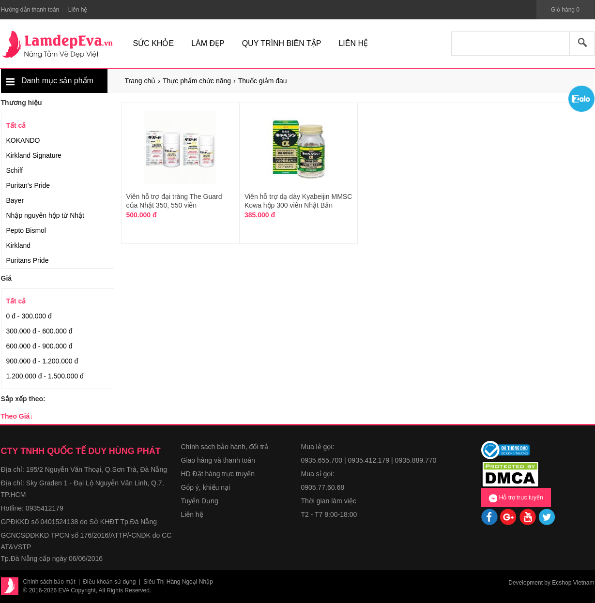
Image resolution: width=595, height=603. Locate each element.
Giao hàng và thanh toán (218, 460)
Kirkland (18, 245)
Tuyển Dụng (199, 501)
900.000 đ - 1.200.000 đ (42, 361)
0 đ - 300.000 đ (29, 316)
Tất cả (16, 125)
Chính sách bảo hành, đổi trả (224, 447)
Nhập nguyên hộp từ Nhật (45, 215)
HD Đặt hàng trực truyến (218, 474)
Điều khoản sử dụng (109, 581)
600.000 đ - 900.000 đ (39, 346)
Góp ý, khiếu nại (205, 487)
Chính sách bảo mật (49, 581)
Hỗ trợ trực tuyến (515, 498)
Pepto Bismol (26, 230)
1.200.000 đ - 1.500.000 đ (45, 376)
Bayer (15, 200)
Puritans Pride (27, 260)
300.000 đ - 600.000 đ (39, 331)
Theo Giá (17, 416)
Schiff (14, 170)
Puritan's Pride (28, 185)
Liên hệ (192, 514)
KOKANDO (23, 140)
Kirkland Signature (33, 155)
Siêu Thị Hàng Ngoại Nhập (178, 581)
